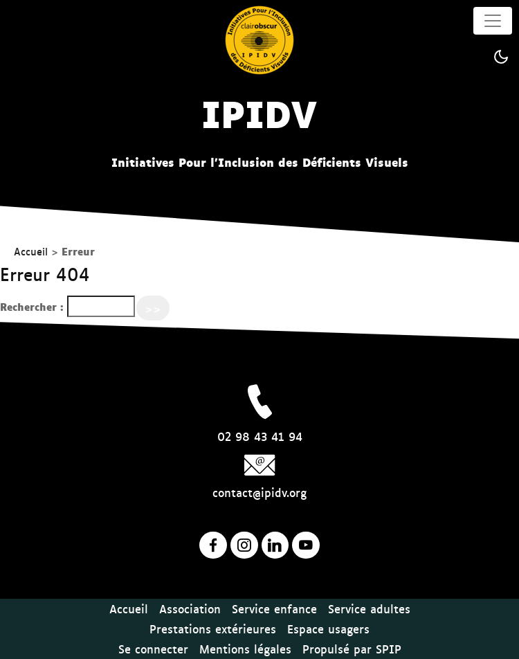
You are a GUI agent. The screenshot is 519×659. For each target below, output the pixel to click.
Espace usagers (328, 629)
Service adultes (369, 608)
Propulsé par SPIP (351, 649)
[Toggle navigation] (492, 21)
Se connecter (153, 649)
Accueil (31, 251)
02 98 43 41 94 (259, 436)
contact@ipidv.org (259, 492)
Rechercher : (32, 306)
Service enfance (274, 608)
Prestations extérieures (212, 629)
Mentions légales (245, 649)
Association (190, 608)
